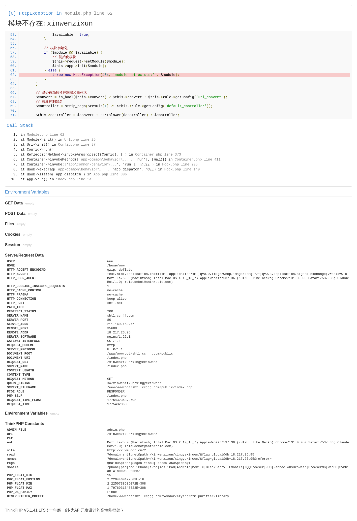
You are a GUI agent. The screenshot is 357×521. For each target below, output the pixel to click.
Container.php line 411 (198, 160)
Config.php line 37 (76, 145)
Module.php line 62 (88, 13)
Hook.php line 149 (182, 169)
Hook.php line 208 (180, 164)
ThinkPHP (14, 510)
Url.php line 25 (79, 140)
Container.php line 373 (158, 155)
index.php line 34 (73, 179)
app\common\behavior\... (105, 160)
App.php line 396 (110, 174)
